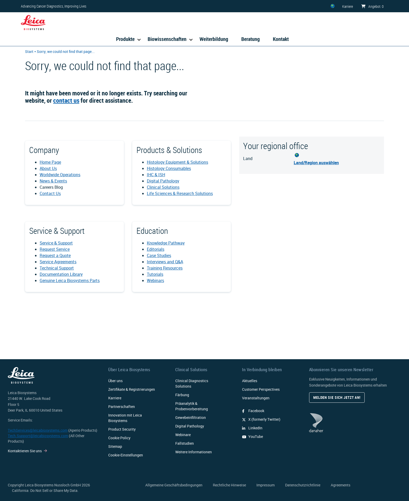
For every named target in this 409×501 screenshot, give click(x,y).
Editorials (155, 249)
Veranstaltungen (255, 397)
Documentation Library (61, 274)
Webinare (183, 434)
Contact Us (50, 193)
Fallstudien (184, 443)
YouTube (252, 436)
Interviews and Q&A (165, 262)
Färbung (182, 394)
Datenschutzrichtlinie (302, 484)
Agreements (340, 484)
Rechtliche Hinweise (229, 484)
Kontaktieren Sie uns (25, 450)
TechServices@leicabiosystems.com (38, 430)
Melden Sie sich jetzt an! (336, 397)
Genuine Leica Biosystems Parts (70, 280)
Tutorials (155, 274)
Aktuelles (249, 380)
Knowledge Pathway (166, 243)
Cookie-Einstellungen (125, 455)
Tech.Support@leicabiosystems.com (38, 435)
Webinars (155, 280)
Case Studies (159, 255)
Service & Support (56, 243)
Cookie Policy (119, 437)
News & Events (53, 181)
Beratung (250, 38)
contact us (66, 100)
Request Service (55, 249)
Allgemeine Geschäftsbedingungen (173, 484)
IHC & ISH (156, 175)
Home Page (50, 162)
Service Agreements (58, 262)
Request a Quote (55, 255)
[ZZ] (332, 6)
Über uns (115, 380)
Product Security (122, 429)
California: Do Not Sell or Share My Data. (45, 490)
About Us (48, 168)
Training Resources (165, 268)
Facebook (253, 410)
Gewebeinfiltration (190, 417)
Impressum (265, 484)
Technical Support (57, 268)
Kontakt (281, 38)
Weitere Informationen (193, 451)
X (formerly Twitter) (261, 419)
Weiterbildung (214, 38)
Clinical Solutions (163, 187)
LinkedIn (252, 427)
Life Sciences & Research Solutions (180, 193)
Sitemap (115, 446)
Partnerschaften (121, 406)
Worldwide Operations (60, 175)
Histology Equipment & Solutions (177, 162)
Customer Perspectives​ (261, 389)
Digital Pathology (163, 181)
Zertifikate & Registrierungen (131, 389)
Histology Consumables (169, 168)
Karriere (114, 397)
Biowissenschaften (167, 38)
